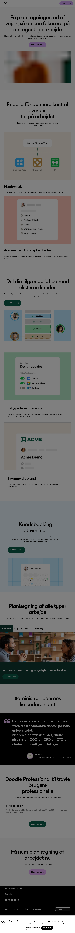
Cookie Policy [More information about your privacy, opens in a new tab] (62, 927)
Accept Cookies (47, 931)
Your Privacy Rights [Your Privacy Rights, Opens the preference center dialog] (32, 931)
